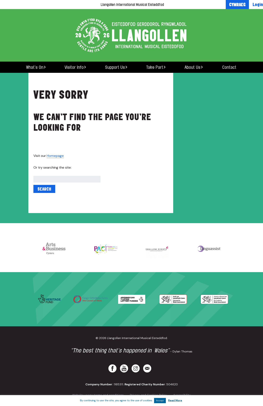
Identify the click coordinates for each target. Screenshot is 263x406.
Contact (229, 67)
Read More (175, 400)
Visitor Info (74, 67)
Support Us (115, 67)
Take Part (154, 67)
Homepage (55, 156)
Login (258, 4)
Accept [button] (160, 400)
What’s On (34, 67)
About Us (192, 67)
